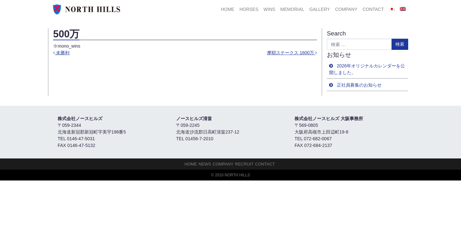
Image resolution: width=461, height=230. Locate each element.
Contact (373, 9)
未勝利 (61, 52)
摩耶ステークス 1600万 (292, 52)
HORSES (248, 9)
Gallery (319, 9)
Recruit (244, 164)
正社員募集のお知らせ (359, 85)
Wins (269, 9)
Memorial (292, 9)
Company (346, 9)
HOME (227, 9)
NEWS (204, 164)
